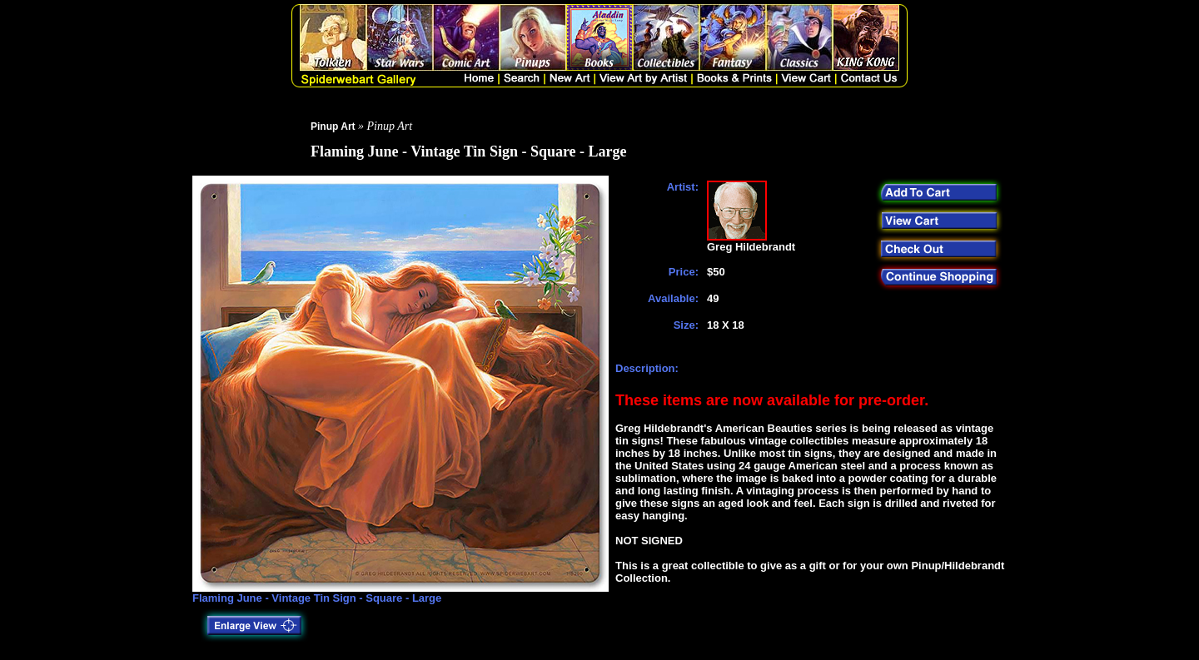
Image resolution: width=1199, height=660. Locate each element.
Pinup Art (333, 126)
